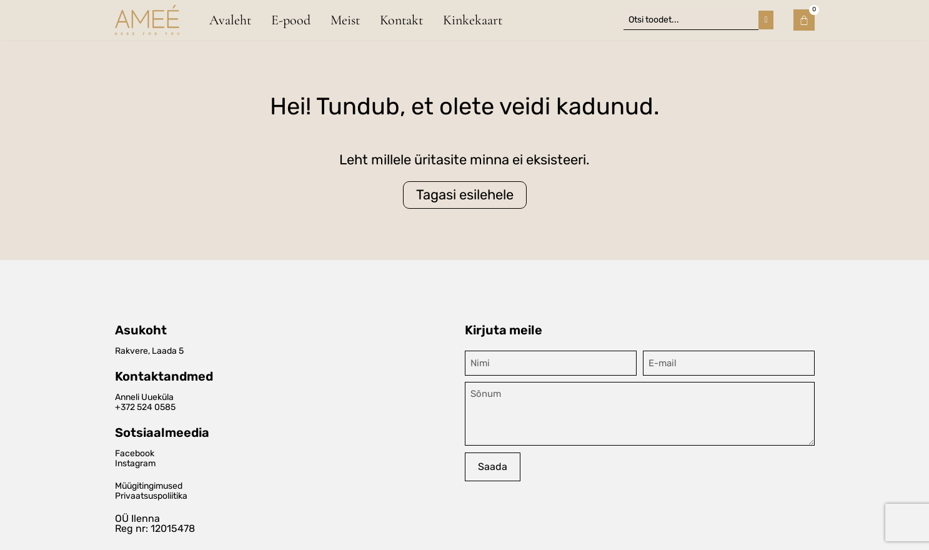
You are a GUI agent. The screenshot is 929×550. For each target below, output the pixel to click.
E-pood (290, 19)
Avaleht (230, 19)
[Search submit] (765, 19)
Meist (345, 19)
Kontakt (401, 19)
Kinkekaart (472, 19)
